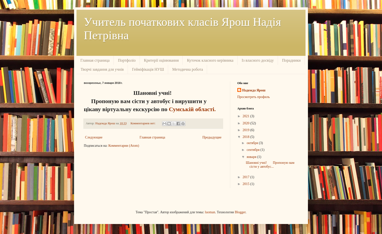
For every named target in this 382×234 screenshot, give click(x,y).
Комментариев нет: (143, 123)
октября (253, 143)
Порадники (291, 60)
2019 (246, 130)
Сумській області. (191, 109)
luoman (210, 212)
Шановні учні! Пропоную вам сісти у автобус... (270, 165)
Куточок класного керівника (210, 60)
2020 (246, 123)
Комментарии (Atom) (123, 145)
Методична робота (187, 69)
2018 (246, 137)
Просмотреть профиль (253, 97)
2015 (246, 184)
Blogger (240, 212)
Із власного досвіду (258, 60)
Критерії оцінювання (161, 60)
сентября (253, 150)
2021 (246, 116)
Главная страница (95, 60)
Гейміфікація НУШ (148, 69)
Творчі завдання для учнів (102, 69)
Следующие (93, 137)
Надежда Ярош (254, 90)
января (252, 157)
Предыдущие (211, 137)
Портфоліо (127, 60)
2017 (246, 177)
